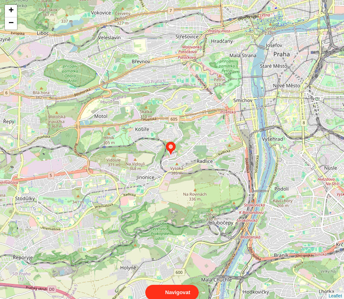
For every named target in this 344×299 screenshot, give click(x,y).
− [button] (11, 23)
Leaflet (335, 288)
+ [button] (11, 11)
